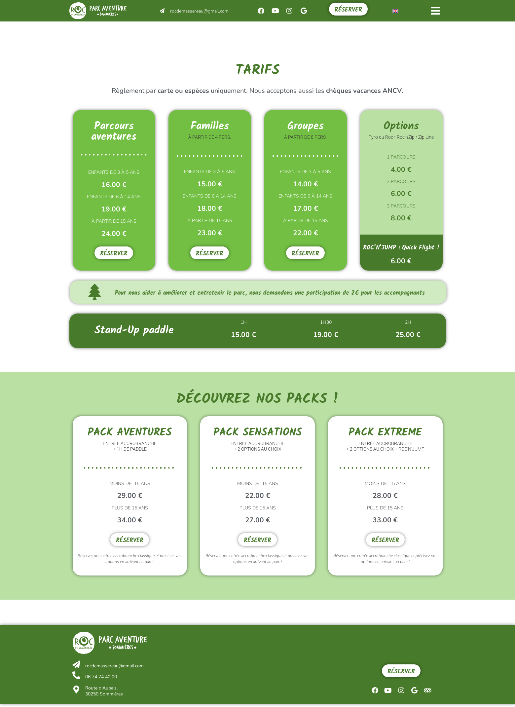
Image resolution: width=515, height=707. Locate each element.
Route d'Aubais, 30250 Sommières (102, 694)
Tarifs (381, 32)
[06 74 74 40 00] (76, 679)
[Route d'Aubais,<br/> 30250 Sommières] (76, 693)
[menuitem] (395, 10)
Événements (204, 32)
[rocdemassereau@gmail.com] (162, 10)
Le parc (262, 32)
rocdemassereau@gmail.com (199, 11)
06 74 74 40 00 (99, 680)
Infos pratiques (322, 32)
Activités (141, 32)
